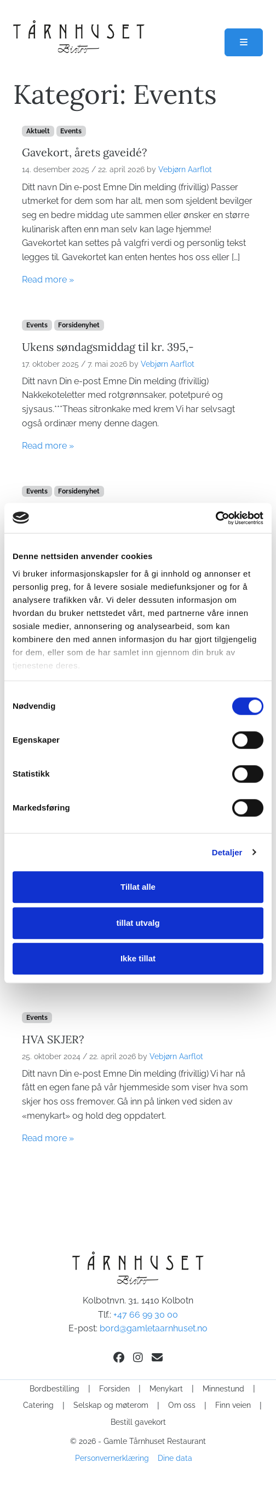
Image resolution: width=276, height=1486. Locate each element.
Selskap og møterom (110, 1405)
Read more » (48, 279)
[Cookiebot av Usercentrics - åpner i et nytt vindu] (215, 518)
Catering (38, 1405)
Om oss (182, 1405)
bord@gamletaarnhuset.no (154, 1328)
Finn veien (233, 1405)
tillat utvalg (137, 922)
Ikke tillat (138, 958)
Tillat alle (138, 886)
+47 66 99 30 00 (145, 1314)
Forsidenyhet (79, 325)
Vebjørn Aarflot (185, 169)
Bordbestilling (54, 1388)
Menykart (166, 1388)
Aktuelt (38, 131)
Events (71, 131)
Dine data (175, 1458)
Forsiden (114, 1388)
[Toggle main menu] (244, 42)
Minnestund (223, 1388)
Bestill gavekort (138, 1422)
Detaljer (227, 852)
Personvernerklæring (112, 1458)
